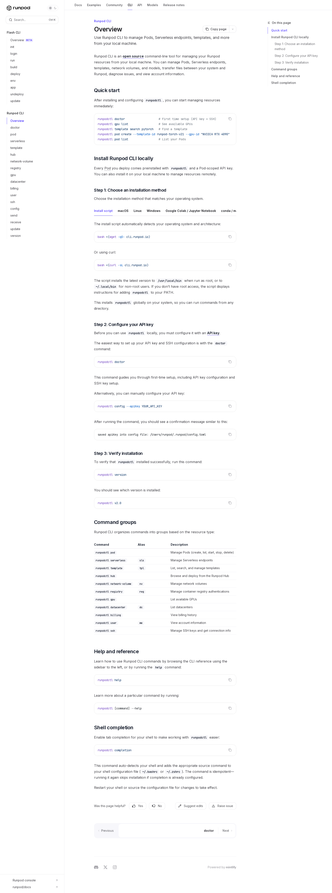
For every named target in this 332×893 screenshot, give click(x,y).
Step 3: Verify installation (292, 62)
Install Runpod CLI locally (290, 37)
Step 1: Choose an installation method (295, 46)
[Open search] (32, 20)
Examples (94, 6)
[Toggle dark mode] (52, 8)
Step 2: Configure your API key (296, 55)
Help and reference (285, 76)
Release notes (174, 6)
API (139, 6)
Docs (78, 6)
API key (213, 333)
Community (114, 6)
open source (133, 56)
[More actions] (232, 29)
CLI (130, 6)
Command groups (284, 69)
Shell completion (283, 83)
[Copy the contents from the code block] (230, 118)
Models (152, 6)
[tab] (103, 210)
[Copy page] (216, 29)
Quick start (279, 30)
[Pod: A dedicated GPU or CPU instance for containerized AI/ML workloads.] (107, 168)
